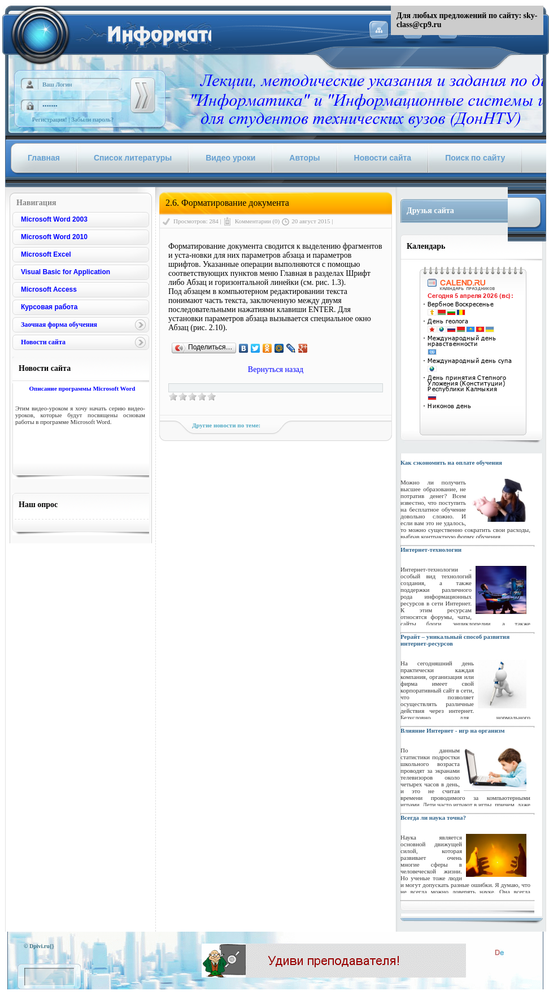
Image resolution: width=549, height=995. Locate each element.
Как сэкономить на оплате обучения (451, 462)
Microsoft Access (49, 289)
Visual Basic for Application (65, 272)
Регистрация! (49, 119)
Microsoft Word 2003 (54, 219)
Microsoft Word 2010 (54, 237)
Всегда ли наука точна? (433, 817)
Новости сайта (43, 342)
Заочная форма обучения (59, 324)
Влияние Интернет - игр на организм (452, 730)
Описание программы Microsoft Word (82, 388)
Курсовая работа (49, 307)
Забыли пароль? (92, 119)
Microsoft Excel (46, 254)
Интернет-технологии (430, 549)
